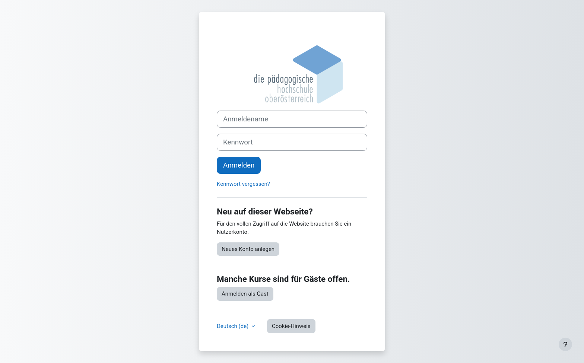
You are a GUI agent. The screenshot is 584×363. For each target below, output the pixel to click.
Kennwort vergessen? (243, 184)
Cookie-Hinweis (291, 326)
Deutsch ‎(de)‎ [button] (233, 326)
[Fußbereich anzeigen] (565, 344)
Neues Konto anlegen (248, 249)
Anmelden (238, 165)
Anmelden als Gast (245, 293)
